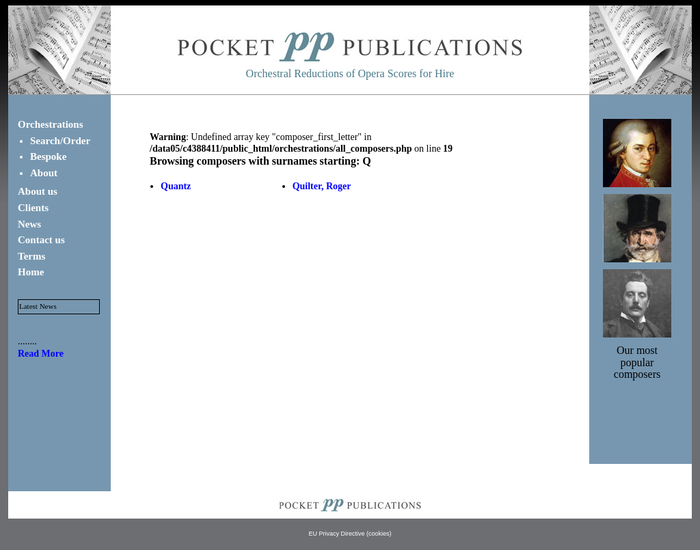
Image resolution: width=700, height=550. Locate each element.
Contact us (41, 239)
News (29, 224)
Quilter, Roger (322, 186)
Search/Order (60, 140)
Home (31, 271)
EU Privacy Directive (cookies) (349, 533)
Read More (41, 353)
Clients (33, 207)
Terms (31, 256)
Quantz (176, 186)
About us (37, 191)
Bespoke (48, 156)
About (43, 172)
